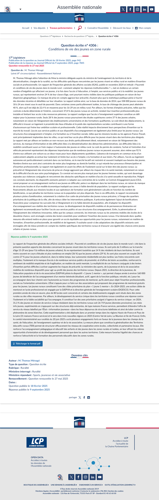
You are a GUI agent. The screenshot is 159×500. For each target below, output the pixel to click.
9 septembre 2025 (40, 390)
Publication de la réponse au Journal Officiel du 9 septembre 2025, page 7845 (46, 63)
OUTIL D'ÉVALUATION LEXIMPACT (119, 485)
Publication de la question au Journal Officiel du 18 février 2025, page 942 (45, 60)
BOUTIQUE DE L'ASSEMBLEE (35, 485)
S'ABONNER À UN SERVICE (90, 485)
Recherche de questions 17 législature (79, 36)
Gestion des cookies (115, 491)
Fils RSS (104, 491)
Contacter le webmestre (90, 491)
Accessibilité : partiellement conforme (64, 491)
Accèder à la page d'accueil (79, 17)
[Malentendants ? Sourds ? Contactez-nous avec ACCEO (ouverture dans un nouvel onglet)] (59, 477)
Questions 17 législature (50, 36)
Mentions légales (42, 491)
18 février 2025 (39, 386)
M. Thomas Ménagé (29, 361)
